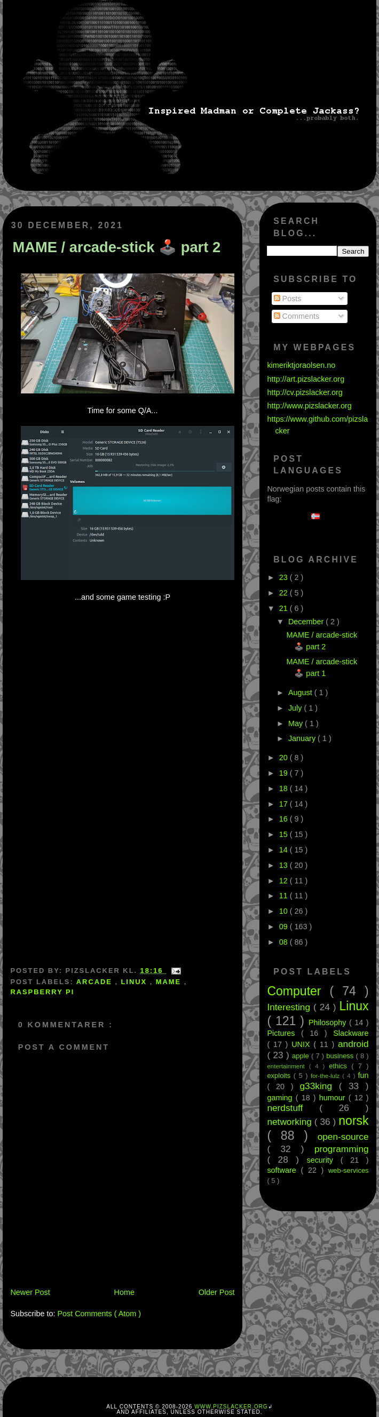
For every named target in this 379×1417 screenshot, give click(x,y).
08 (284, 942)
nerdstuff (293, 1107)
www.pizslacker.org (230, 1407)
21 (284, 608)
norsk (353, 1121)
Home (124, 1292)
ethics (340, 1066)
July (296, 708)
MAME (170, 982)
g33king (319, 1086)
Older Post (217, 1292)
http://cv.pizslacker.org (304, 392)
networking (290, 1121)
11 (284, 895)
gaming (281, 1097)
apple (301, 1056)
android (353, 1043)
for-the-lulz (326, 1076)
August (301, 692)
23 (284, 577)
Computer (298, 991)
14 (284, 850)
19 (284, 773)
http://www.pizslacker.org (309, 405)
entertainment (288, 1066)
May (296, 723)
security (323, 1160)
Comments (297, 316)
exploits (280, 1076)
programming (341, 1149)
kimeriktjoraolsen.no (301, 365)
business (341, 1056)
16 (284, 819)
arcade (95, 982)
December (307, 621)
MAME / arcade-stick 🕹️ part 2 (116, 247)
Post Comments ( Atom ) (99, 1313)
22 (284, 593)
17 (284, 804)
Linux (135, 982)
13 (284, 865)
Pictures (284, 1033)
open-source (343, 1136)
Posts (288, 298)
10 (284, 911)
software (284, 1170)
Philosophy (329, 1022)
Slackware (350, 1033)
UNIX (302, 1044)
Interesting (290, 1007)
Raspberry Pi (42, 992)
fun (363, 1075)
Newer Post (30, 1292)
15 (284, 834)
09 (284, 926)
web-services (348, 1170)
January (303, 738)
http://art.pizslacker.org (305, 379)
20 (284, 757)
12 (284, 880)
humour (334, 1097)
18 (284, 788)
